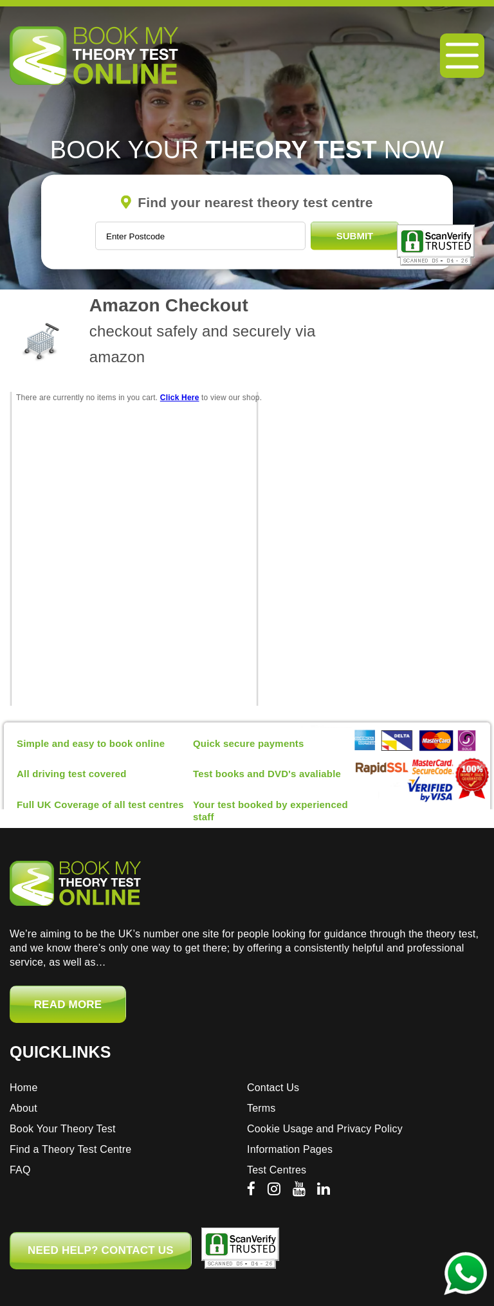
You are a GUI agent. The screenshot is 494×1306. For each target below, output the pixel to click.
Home (23, 1087)
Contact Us (273, 1087)
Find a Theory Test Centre (70, 1149)
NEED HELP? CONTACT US (101, 1250)
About (23, 1108)
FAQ (20, 1169)
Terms (261, 1108)
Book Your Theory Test (63, 1128)
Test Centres (276, 1169)
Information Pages (290, 1149)
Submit (355, 235)
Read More (68, 1004)
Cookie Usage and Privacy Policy (325, 1128)
